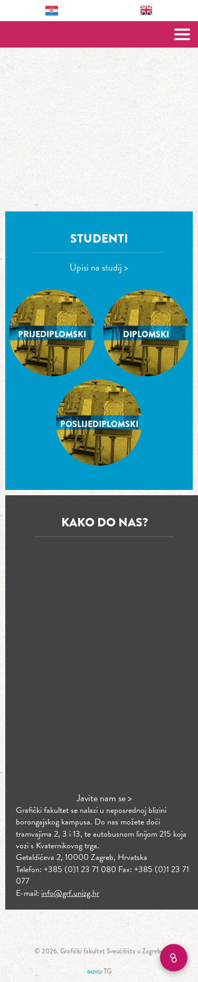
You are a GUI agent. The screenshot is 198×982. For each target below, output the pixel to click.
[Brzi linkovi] (173, 957)
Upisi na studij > (99, 267)
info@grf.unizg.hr (70, 893)
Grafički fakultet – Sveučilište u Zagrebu (99, 34)
